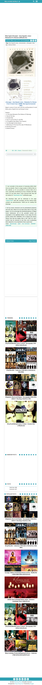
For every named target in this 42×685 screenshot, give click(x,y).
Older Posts (32, 241)
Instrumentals (22, 43)
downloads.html (18, 195)
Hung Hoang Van (19, 683)
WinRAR (33, 223)
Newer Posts (10, 241)
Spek (19, 223)
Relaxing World (18, 682)
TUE (12, 40)
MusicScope (13, 223)
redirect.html (9, 200)
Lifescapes (29, 43)
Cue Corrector (26, 223)
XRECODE (8, 225)
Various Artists (12, 44)
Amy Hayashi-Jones (13, 43)
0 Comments (26, 40)
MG (16, 150)
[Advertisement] (21, 23)
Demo (19, 150)
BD (13, 150)
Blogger (32, 683)
